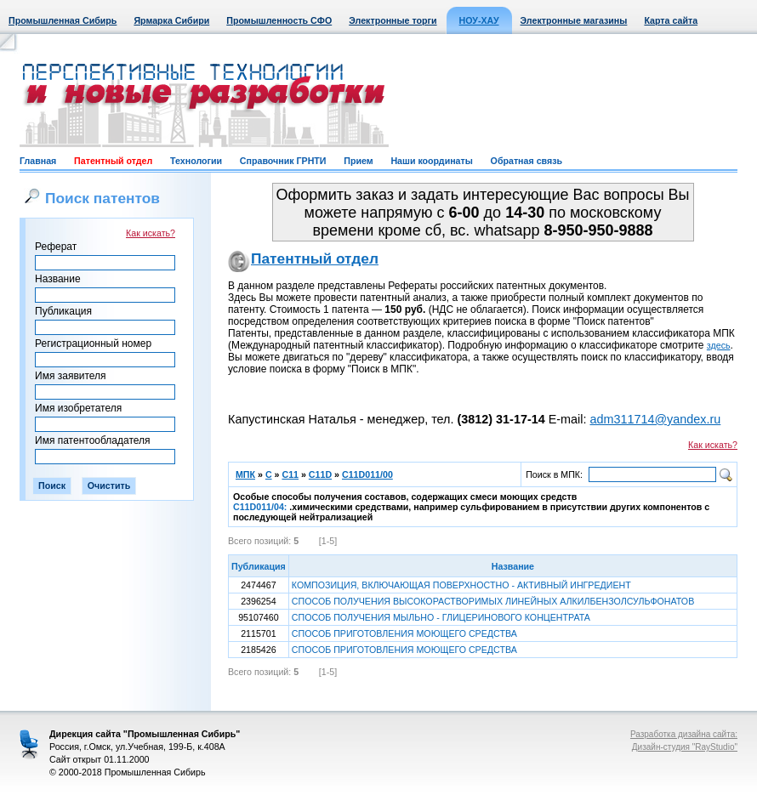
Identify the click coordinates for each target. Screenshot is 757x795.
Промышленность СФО (279, 20)
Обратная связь (526, 161)
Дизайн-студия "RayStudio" (684, 747)
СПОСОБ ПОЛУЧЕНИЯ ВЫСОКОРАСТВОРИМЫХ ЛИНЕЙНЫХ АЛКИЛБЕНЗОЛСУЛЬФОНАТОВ (493, 601)
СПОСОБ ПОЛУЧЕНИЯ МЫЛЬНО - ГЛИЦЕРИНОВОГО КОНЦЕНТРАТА (441, 617)
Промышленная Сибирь (63, 20)
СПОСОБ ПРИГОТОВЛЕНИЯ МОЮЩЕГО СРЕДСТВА (404, 633)
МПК (245, 474)
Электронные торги (392, 20)
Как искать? (150, 233)
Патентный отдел (113, 161)
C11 (290, 474)
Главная (38, 161)
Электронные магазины (574, 20)
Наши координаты (431, 161)
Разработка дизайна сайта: (683, 734)
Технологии (196, 161)
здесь (719, 345)
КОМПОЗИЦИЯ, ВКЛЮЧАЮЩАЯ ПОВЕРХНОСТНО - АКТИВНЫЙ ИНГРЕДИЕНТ (461, 585)
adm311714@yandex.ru (654, 419)
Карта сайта (670, 20)
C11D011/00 (367, 474)
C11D (320, 474)
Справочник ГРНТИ (283, 161)
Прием (358, 161)
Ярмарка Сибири (171, 20)
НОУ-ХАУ (479, 20)
